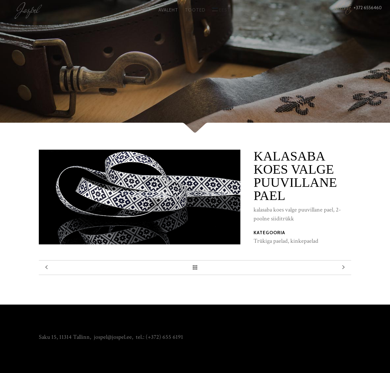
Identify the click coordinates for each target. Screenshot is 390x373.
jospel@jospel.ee (113, 337)
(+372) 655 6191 (164, 337)
